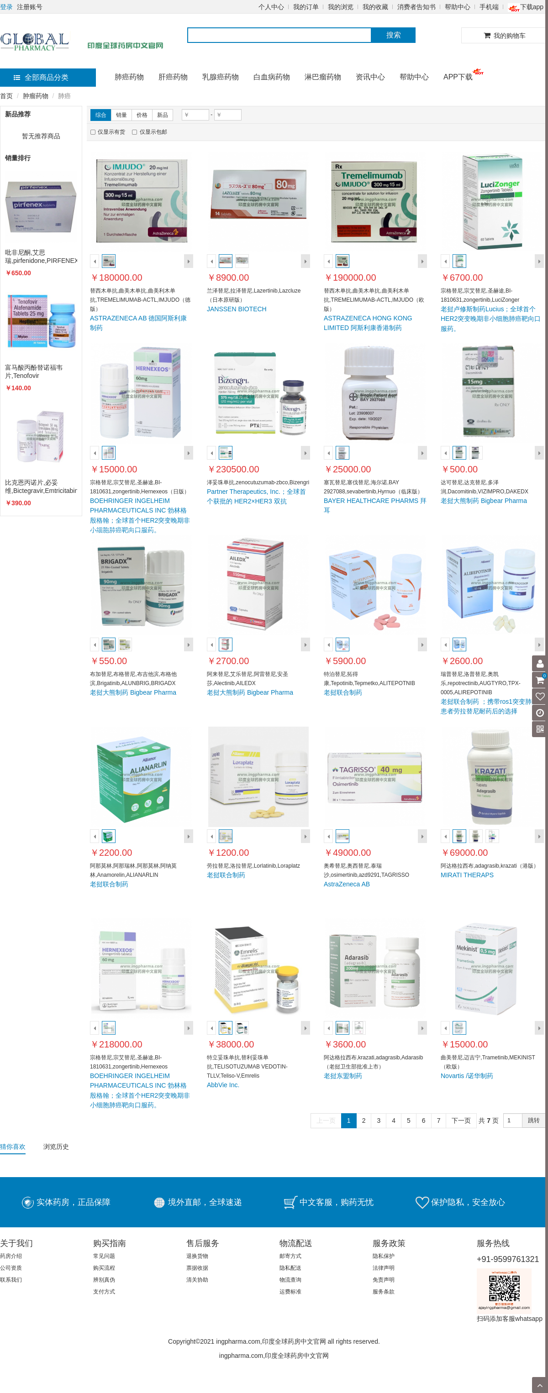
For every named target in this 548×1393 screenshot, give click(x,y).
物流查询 (290, 1280)
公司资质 (11, 1268)
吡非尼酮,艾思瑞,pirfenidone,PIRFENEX (41, 256)
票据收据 (197, 1268)
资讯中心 (370, 77)
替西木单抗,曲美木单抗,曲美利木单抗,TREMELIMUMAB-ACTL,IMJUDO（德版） (140, 300)
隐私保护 (384, 1256)
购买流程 (104, 1268)
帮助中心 (457, 6)
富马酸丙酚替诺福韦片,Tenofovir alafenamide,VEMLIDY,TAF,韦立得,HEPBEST (41, 372)
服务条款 (384, 1291)
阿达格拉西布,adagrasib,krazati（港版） (490, 866)
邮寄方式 (290, 1256)
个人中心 (271, 6)
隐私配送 (290, 1268)
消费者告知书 (416, 6)
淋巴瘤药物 (323, 77)
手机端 (489, 6)
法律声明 (384, 1268)
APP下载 (458, 77)
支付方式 (104, 1291)
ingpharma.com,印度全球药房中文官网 (274, 1355)
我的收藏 (375, 6)
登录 (6, 6)
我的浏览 (340, 6)
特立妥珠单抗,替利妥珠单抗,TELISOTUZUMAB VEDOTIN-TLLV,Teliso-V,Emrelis (247, 1066)
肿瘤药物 (35, 96)
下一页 (461, 1120)
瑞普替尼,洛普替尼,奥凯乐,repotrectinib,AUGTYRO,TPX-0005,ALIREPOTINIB (481, 683)
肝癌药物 (173, 77)
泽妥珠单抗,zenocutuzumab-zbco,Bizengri (258, 482)
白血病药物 (271, 77)
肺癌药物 (129, 77)
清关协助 (197, 1280)
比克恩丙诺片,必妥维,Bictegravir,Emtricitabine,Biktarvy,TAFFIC (41, 486)
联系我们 (11, 1280)
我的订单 (306, 6)
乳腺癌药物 (220, 77)
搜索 (393, 35)
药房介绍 (11, 1256)
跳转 (534, 1120)
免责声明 (384, 1280)
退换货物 (197, 1256)
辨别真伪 (104, 1280)
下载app (525, 6)
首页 (6, 96)
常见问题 (104, 1256)
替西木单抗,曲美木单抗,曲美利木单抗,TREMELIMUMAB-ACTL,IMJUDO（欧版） (374, 300)
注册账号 (29, 6)
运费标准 (290, 1291)
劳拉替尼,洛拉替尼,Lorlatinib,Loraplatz (253, 866)
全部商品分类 (41, 77)
